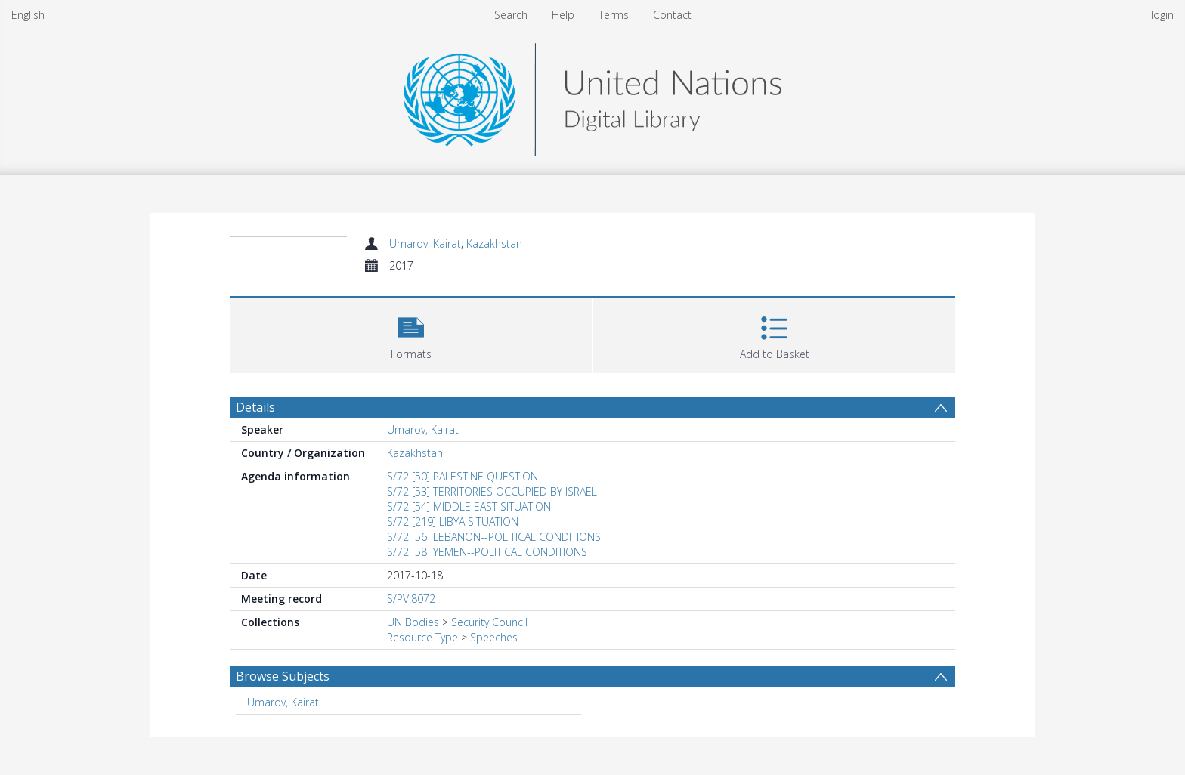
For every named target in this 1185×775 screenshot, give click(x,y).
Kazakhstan (494, 243)
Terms (614, 15)
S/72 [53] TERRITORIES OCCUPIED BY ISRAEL (492, 491)
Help (563, 15)
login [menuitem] (1162, 15)
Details (255, 407)
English (28, 15)
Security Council (489, 622)
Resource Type (422, 637)
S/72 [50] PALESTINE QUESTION (462, 476)
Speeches (494, 637)
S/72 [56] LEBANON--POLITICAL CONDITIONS (494, 537)
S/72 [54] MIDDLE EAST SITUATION (469, 506)
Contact (672, 15)
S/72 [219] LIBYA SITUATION (452, 521)
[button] (411, 333)
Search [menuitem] (511, 15)
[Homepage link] (592, 95)
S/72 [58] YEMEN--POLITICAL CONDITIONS (487, 552)
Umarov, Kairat (425, 243)
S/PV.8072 (411, 598)
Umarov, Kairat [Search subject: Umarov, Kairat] (283, 702)
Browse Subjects (283, 676)
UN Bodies (413, 622)
